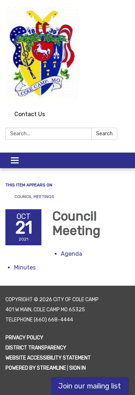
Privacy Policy (24, 338)
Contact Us (29, 114)
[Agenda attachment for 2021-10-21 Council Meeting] (71, 253)
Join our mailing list (89, 386)
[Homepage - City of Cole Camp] (67, 54)
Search (104, 134)
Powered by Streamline (35, 368)
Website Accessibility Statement (48, 358)
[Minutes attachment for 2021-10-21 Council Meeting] (25, 267)
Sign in (77, 368)
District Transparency (35, 348)
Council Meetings (34, 196)
